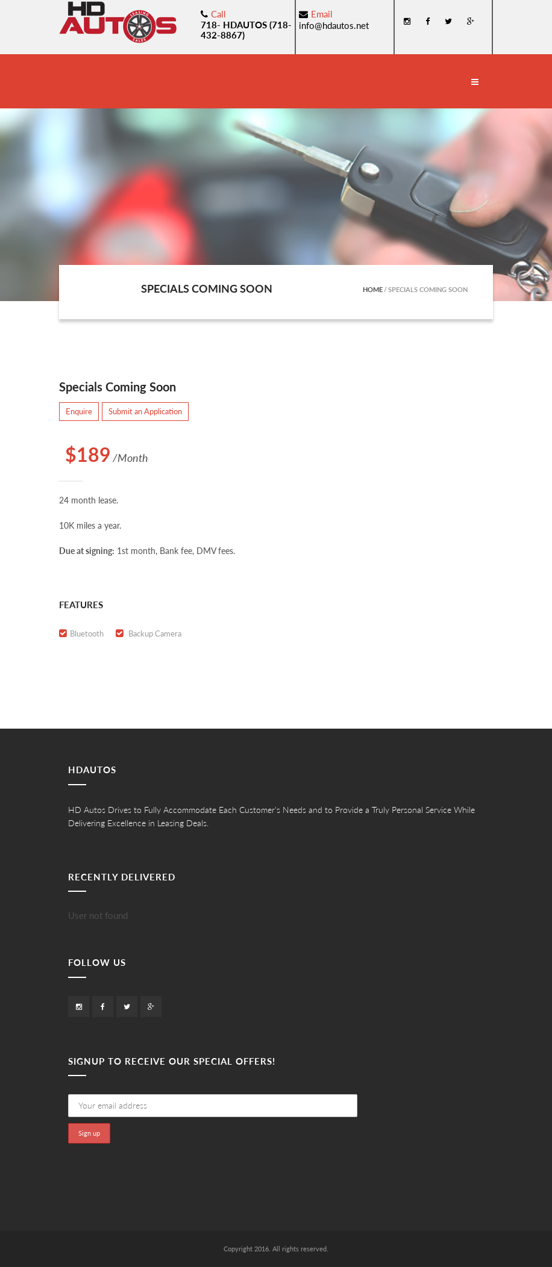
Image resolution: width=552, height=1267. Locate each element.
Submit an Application (145, 411)
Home (373, 289)
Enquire (79, 411)
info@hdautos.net (334, 25)
